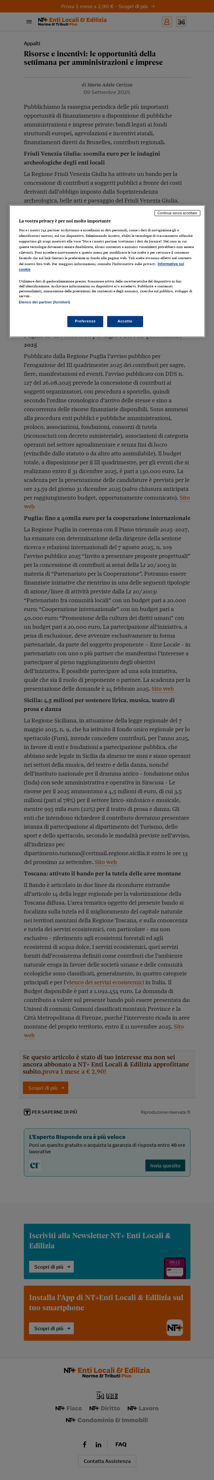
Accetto (125, 321)
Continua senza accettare (177, 213)
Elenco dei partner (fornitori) (44, 302)
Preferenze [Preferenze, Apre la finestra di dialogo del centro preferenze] (85, 321)
